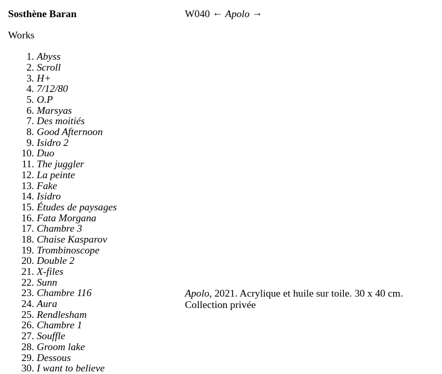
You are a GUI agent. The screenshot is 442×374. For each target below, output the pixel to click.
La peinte (56, 174)
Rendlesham (62, 314)
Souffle (51, 335)
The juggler (60, 163)
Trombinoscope (68, 250)
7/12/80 (52, 88)
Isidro (49, 196)
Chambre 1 (59, 324)
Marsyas (54, 110)
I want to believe (71, 367)
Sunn (47, 282)
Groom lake (61, 346)
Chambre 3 (59, 228)
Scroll (49, 67)
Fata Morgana (67, 217)
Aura (47, 303)
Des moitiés (61, 120)
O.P (45, 99)
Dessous (54, 357)
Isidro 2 (53, 142)
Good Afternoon (70, 131)
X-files (50, 271)
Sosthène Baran (42, 13)
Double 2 (56, 260)
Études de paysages (77, 206)
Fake (47, 185)
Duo (46, 152)
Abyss (49, 56)
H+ (44, 78)
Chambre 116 (64, 292)
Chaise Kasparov (72, 239)
